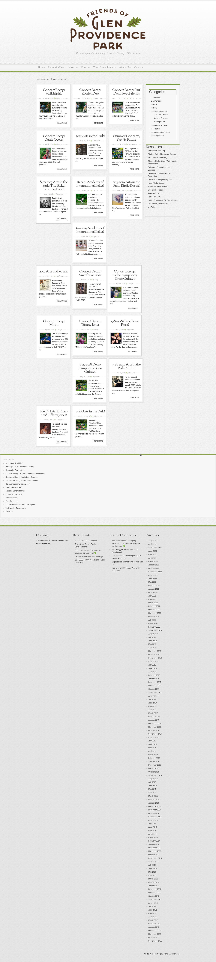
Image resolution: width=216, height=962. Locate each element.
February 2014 (154, 841)
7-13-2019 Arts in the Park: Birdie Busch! (126, 184)
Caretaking (155, 97)
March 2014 (153, 837)
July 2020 (152, 620)
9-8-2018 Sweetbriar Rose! (124, 323)
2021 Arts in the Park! (90, 136)
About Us (125, 67)
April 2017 (152, 710)
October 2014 (153, 813)
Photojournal (159, 121)
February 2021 (154, 606)
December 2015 (154, 765)
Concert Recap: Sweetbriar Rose (90, 273)
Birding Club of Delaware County (162, 154)
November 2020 (154, 613)
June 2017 (152, 703)
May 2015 (152, 789)
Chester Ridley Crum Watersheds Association (25, 473)
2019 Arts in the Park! (53, 271)
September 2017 (155, 692)
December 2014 (154, 806)
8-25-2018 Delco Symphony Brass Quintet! (90, 368)
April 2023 (152, 558)
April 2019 (152, 648)
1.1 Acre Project (161, 115)
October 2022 (153, 568)
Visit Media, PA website (158, 204)
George (59, 98)
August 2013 (153, 862)
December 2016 (154, 724)
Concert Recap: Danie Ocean (54, 138)
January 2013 (153, 886)
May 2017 (152, 706)
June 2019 (152, 641)
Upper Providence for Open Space (163, 200)
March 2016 (153, 755)
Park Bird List (153, 193)
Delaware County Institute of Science (22, 477)
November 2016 (154, 727)
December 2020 (154, 610)
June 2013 (152, 868)
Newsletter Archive (159, 125)
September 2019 (155, 630)
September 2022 (155, 572)
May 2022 (152, 582)
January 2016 (153, 762)
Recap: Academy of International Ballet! (90, 184)
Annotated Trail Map (156, 151)
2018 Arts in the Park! (90, 411)
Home (41, 67)
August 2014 (153, 820)
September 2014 (155, 817)
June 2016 (152, 744)
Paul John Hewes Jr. (120, 541)
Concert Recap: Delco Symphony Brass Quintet (124, 275)
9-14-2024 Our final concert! (86, 541)
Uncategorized (157, 136)
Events (154, 104)
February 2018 (154, 675)
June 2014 (152, 827)
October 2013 (153, 855)
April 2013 (152, 875)
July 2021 (152, 596)
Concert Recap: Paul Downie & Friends (126, 91)
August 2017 (153, 696)
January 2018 (153, 679)
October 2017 (153, 689)
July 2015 (152, 782)
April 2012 (152, 917)
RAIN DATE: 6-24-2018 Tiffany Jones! (54, 413)
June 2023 (152, 551)
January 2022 (153, 589)
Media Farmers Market (158, 186)
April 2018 (152, 672)
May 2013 (152, 872)
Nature (85, 67)
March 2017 (153, 713)
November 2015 (154, 768)
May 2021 (152, 599)
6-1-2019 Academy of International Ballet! (90, 230)
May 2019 (152, 644)
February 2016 (154, 758)
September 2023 (155, 548)
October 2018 (153, 655)
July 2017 (152, 699)
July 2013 (152, 865)
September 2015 (155, 775)
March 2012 (153, 920)
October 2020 (153, 617)
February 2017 (154, 717)
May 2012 (152, 913)
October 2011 (153, 937)
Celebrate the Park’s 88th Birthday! (89, 556)
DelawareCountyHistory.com (160, 179)
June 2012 (152, 910)
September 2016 (155, 734)
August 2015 (153, 779)
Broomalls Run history (157, 157)
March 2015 (153, 796)
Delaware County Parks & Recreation (22, 480)
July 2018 (152, 665)
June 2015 (152, 786)
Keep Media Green (156, 183)
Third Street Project (104, 67)
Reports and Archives (160, 132)
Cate (113, 556)
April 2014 (152, 834)
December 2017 (154, 682)
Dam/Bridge (156, 101)
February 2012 (154, 924)
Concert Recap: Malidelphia (54, 91)
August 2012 (153, 903)
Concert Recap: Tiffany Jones (90, 323)
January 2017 (153, 720)
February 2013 (154, 882)
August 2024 (153, 541)
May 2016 (152, 748)
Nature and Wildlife (159, 111)
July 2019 (152, 637)
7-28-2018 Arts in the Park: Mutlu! (126, 366)
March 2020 (153, 623)
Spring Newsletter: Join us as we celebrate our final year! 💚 (126, 543)
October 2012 (153, 896)
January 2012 (153, 927)
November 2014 (154, 810)
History (73, 67)
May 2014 (152, 831)
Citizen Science (161, 118)
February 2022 (154, 586)
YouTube (152, 207)
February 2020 (154, 627)
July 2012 (152, 906)
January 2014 (153, 844)
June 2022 (152, 579)
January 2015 (153, 803)
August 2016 (153, 737)
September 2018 (155, 658)
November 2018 (154, 651)
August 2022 (153, 575)
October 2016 (153, 730)
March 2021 (153, 603)
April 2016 (152, 751)
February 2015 (154, 799)
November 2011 (154, 934)
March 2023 (153, 561)
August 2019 (153, 634)
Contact (138, 67)
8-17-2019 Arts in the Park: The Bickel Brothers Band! (54, 186)
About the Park (57, 67)
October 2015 (153, 772)
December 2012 (154, 889)
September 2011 (155, 941)
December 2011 (154, 931)
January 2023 (153, 565)
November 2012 (154, 893)
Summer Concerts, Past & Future (126, 138)
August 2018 (153, 661)
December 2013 (154, 848)
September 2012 (155, 900)
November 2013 (154, 851)
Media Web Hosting (152, 954)
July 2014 (152, 824)
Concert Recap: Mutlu (54, 323)
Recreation (155, 129)
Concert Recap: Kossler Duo (90, 91)
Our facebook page (156, 190)
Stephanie (96, 141)
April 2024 (152, 544)
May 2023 (152, 554)
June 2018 (152, 668)
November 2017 (154, 686)
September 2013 (155, 858)
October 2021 (153, 592)
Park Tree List (154, 197)
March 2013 (153, 879)
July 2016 (152, 741)
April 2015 (152, 793)
